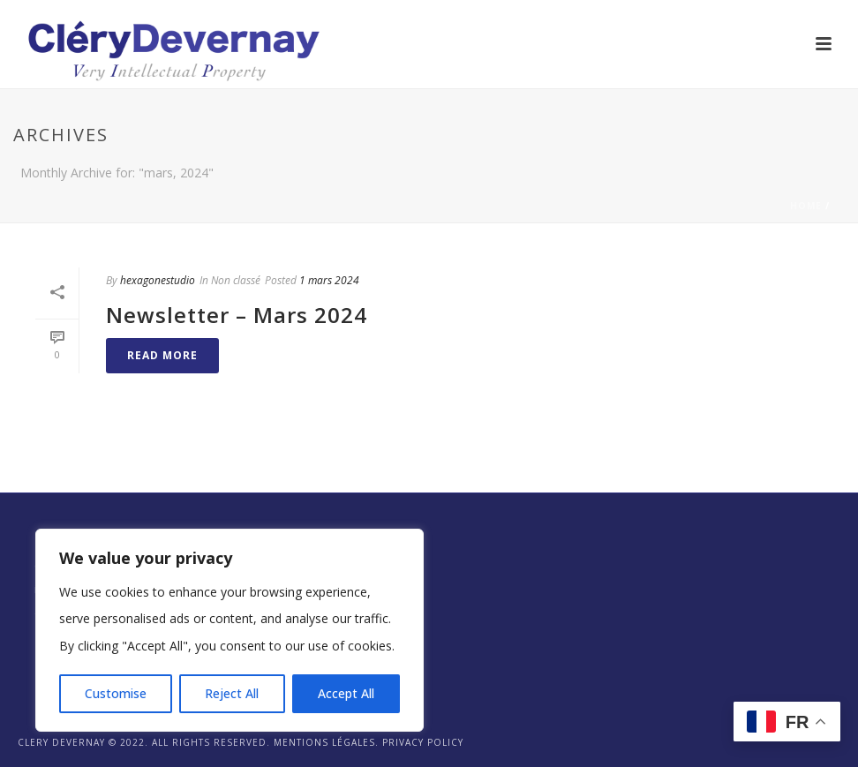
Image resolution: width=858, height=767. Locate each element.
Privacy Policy (422, 742)
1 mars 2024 (329, 280)
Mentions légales (324, 742)
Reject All (232, 693)
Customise (116, 693)
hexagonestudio (157, 280)
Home (806, 205)
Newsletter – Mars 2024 (236, 314)
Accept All (346, 693)
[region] (229, 630)
